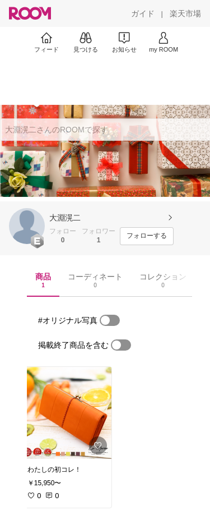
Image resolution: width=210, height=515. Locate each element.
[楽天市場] (185, 13)
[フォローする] (147, 236)
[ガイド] (143, 13)
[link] (66, 413)
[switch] (110, 320)
